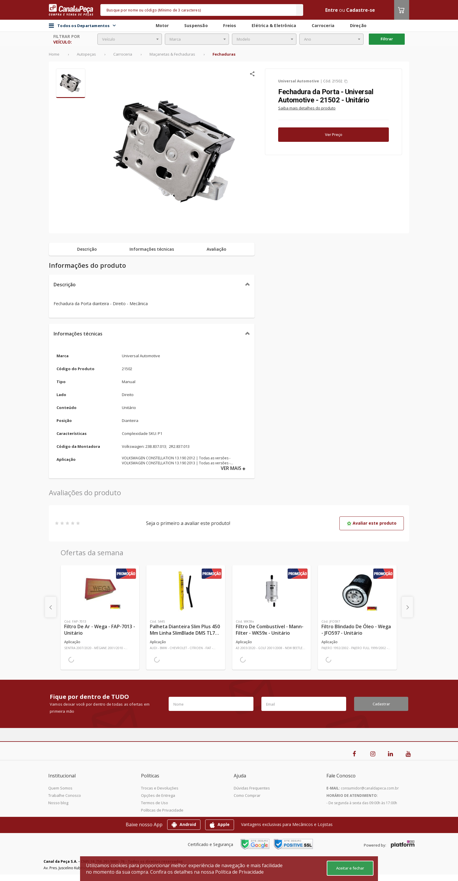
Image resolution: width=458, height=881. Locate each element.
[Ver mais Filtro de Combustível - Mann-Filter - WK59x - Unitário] (271, 590)
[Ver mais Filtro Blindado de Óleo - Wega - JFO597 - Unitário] (357, 590)
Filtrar (387, 38)
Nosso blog (58, 802)
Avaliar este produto (371, 523)
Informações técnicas (78, 333)
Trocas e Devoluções (159, 788)
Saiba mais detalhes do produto (307, 108)
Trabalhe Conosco (64, 795)
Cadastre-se (360, 10)
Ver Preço (333, 134)
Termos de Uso (154, 802)
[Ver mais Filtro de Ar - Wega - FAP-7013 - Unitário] (100, 590)
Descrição (65, 284)
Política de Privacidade (239, 872)
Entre (331, 10)
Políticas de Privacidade (162, 810)
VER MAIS (233, 468)
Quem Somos (60, 788)
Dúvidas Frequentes (252, 788)
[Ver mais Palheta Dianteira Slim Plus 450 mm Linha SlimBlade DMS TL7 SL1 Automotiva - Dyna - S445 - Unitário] (185, 590)
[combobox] (129, 39)
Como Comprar (247, 795)
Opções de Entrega (158, 795)
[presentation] (51, 607)
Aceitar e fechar (350, 868)
